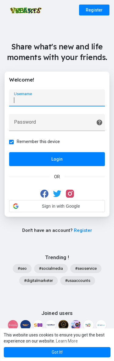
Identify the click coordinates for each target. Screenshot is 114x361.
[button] (57, 206)
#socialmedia (51, 268)
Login (57, 159)
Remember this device (38, 141)
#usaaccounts (77, 280)
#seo (22, 268)
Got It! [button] (57, 352)
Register (94, 10)
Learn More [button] (67, 341)
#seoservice (86, 268)
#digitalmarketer (38, 280)
